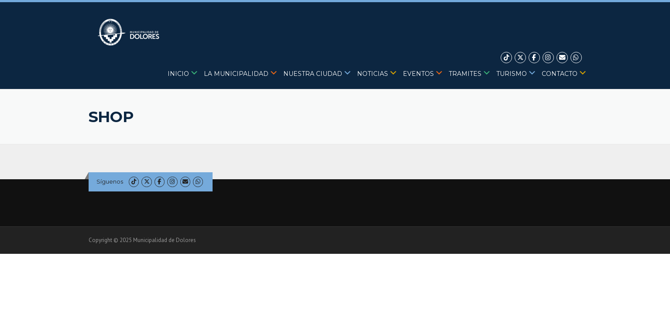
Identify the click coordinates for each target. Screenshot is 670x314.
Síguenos (109, 181)
